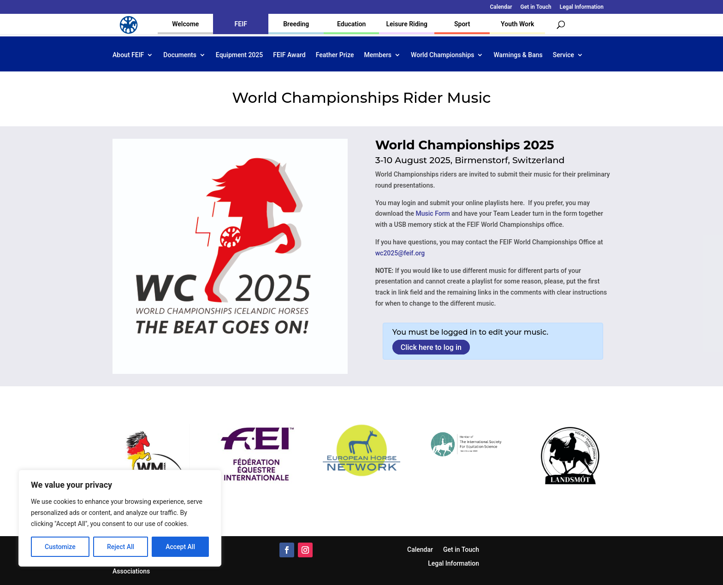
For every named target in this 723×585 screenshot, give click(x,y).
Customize (60, 546)
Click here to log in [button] (431, 347)
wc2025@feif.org (400, 253)
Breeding (296, 24)
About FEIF (128, 55)
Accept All (180, 546)
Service (563, 55)
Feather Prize (335, 55)
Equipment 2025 (239, 55)
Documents (179, 55)
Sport (462, 24)
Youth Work (517, 24)
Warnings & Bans (517, 55)
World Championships (442, 55)
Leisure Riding (406, 24)
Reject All (120, 546)
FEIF (241, 24)
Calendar (501, 7)
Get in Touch (536, 7)
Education (351, 24)
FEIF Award (289, 55)
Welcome (185, 24)
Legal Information (582, 7)
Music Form (433, 213)
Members (377, 55)
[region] (119, 518)
